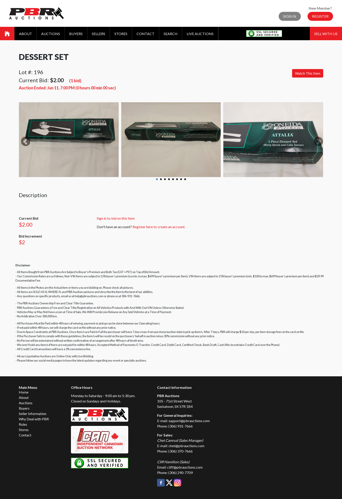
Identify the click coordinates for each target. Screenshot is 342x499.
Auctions (50, 34)
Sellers (98, 34)
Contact (145, 34)
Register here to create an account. (159, 227)
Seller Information (32, 413)
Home (23, 392)
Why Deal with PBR (34, 419)
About (25, 34)
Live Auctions (200, 34)
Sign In (289, 16)
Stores (120, 34)
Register (320, 16)
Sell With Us (326, 34)
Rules (23, 424)
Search (170, 34)
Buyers (76, 34)
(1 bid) (75, 80)
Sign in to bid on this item (116, 218)
